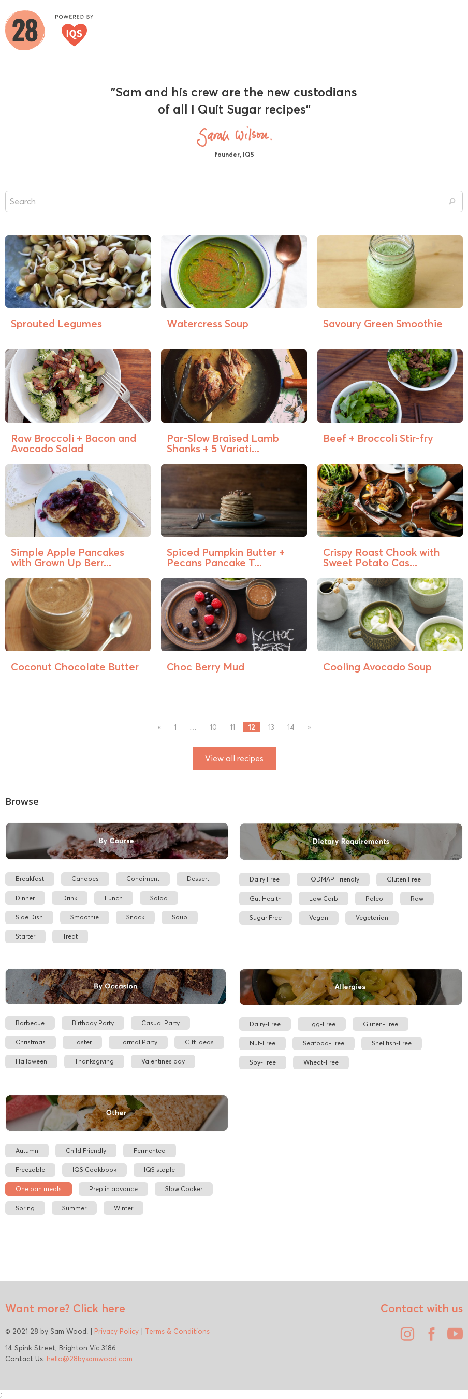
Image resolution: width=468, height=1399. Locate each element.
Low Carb (323, 898)
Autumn (27, 1150)
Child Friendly (86, 1150)
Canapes (85, 879)
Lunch (114, 898)
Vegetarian (372, 917)
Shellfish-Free (392, 1043)
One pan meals (39, 1189)
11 (232, 727)
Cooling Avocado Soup (377, 666)
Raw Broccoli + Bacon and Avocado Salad (73, 443)
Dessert (198, 879)
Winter (123, 1208)
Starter (25, 936)
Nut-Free (262, 1043)
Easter (82, 1042)
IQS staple (159, 1169)
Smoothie (84, 917)
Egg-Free (321, 1024)
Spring (25, 1208)
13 (271, 727)
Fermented (150, 1150)
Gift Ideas (199, 1042)
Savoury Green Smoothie (383, 323)
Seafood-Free (323, 1043)
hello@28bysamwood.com (90, 1358)
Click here (97, 1308)
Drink (69, 898)
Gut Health (266, 898)
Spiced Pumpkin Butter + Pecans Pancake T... (226, 557)
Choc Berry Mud (205, 666)
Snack (135, 917)
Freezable (30, 1169)
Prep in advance (113, 1189)
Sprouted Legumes (56, 323)
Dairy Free (265, 879)
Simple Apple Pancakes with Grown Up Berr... (67, 557)
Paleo (374, 898)
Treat (70, 936)
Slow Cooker (183, 1189)
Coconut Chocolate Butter (75, 666)
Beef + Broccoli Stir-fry (378, 437)
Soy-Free (263, 1062)
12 (251, 727)
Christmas (31, 1042)
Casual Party (160, 1023)
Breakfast (30, 879)
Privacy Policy (116, 1331)
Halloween (31, 1061)
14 (291, 727)
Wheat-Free (321, 1062)
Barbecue (30, 1023)
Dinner (25, 898)
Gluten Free (404, 879)
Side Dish (29, 917)
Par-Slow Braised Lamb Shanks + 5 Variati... (223, 443)
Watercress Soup (207, 323)
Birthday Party (93, 1023)
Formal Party (138, 1042)
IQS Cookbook (94, 1169)
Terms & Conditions (177, 1331)
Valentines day (163, 1061)
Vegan (318, 917)
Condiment (142, 879)
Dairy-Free (265, 1024)
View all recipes (234, 758)
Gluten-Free (380, 1024)
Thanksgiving (94, 1061)
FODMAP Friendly (333, 879)
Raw (417, 898)
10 (213, 727)
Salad (159, 898)
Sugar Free (266, 917)
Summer (74, 1208)
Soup (179, 917)
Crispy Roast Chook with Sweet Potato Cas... (381, 557)
